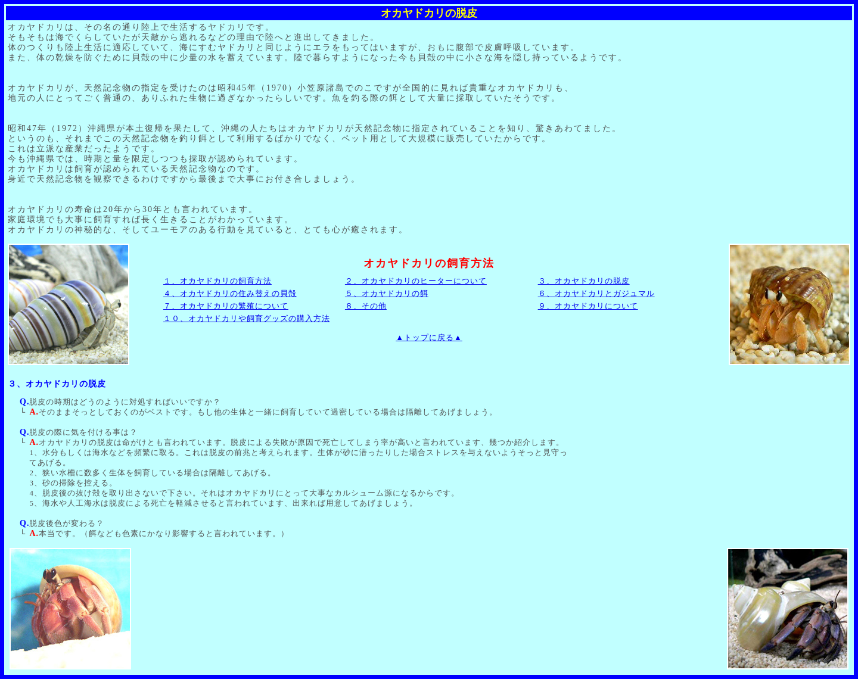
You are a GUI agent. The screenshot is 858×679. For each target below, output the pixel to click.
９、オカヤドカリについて (588, 305)
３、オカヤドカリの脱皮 (584, 280)
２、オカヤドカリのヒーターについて (416, 280)
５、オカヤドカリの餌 (386, 293)
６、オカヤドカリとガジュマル (596, 293)
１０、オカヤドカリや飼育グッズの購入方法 (246, 318)
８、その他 (366, 305)
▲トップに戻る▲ (429, 337)
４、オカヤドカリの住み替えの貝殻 (230, 293)
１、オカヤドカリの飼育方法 (217, 280)
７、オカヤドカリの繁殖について (225, 305)
